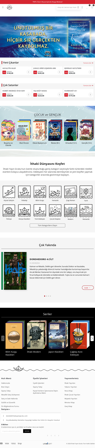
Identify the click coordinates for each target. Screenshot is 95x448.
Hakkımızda (5, 383)
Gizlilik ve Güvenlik (8, 402)
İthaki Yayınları (70, 383)
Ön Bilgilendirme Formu (10, 406)
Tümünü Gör (88, 63)
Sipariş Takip (5, 391)
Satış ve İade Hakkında (9, 398)
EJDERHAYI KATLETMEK (72, 68)
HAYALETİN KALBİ (9, 68)
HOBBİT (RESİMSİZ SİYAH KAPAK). (13, 91)
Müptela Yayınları (71, 398)
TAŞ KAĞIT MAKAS (40, 91)
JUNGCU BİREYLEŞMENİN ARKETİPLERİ (44, 68)
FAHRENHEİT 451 (70, 91)
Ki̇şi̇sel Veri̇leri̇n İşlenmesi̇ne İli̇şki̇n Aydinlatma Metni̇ (45, 392)
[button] (44, 296)
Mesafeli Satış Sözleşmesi (10, 395)
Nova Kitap (69, 391)
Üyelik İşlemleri (38, 383)
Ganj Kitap (68, 406)
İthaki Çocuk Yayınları (72, 395)
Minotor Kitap (70, 402)
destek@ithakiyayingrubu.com (16, 416)
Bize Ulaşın (5, 387)
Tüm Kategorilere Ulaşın (47, 225)
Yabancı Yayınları (71, 387)
